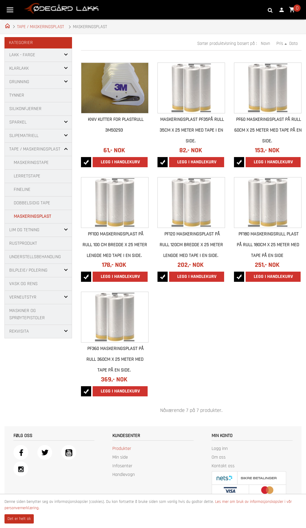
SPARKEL (18, 122)
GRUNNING (19, 82)
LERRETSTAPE (27, 176)
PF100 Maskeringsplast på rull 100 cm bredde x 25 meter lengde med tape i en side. (114, 245)
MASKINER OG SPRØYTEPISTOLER (27, 314)
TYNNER (16, 95)
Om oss (219, 457)
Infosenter (122, 466)
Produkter (121, 448)
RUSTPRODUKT (23, 243)
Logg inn (220, 448)
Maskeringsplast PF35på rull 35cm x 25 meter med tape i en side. (192, 130)
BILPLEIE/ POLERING (28, 270)
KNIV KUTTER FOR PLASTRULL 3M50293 (115, 124)
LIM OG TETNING (24, 230)
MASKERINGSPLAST (32, 216)
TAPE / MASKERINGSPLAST (40, 27)
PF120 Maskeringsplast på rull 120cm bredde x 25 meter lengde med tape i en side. (191, 245)
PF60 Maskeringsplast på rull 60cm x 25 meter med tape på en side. (268, 130)
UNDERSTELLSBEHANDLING (35, 257)
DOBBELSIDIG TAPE (32, 203)
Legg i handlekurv (120, 162)
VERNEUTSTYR (22, 297)
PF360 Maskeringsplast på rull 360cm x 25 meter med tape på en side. (115, 359)
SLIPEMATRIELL (24, 136)
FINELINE (22, 189)
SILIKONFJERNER (25, 109)
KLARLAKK (19, 68)
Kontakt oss (223, 466)
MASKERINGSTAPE (31, 162)
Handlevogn (123, 474)
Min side (120, 457)
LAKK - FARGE (22, 55)
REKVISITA (19, 331)
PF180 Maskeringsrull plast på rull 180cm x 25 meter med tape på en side (268, 245)
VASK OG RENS (23, 284)
